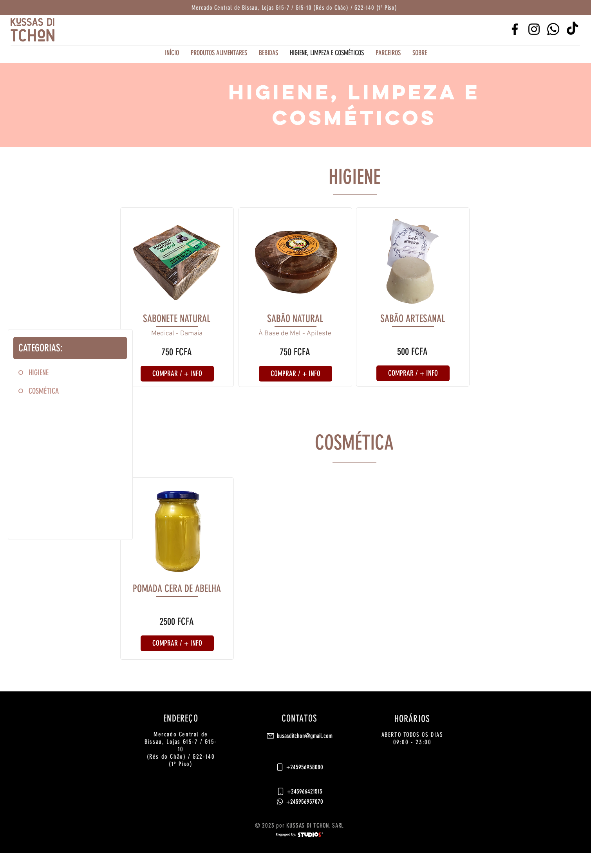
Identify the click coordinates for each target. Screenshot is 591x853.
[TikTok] (572, 29)
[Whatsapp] (553, 29)
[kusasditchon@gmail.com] (299, 735)
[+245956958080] (299, 767)
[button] (388, 53)
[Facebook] (514, 29)
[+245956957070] (299, 801)
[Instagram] (534, 29)
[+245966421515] (299, 791)
